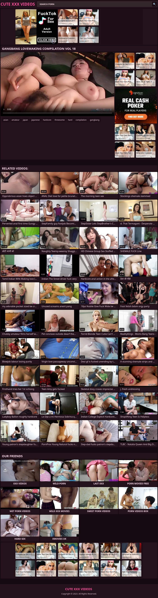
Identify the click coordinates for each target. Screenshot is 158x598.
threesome (60, 120)
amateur (15, 120)
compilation (81, 120)
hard (70, 120)
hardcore (47, 120)
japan (25, 120)
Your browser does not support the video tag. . (57, 84)
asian (5, 120)
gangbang (94, 120)
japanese (35, 120)
